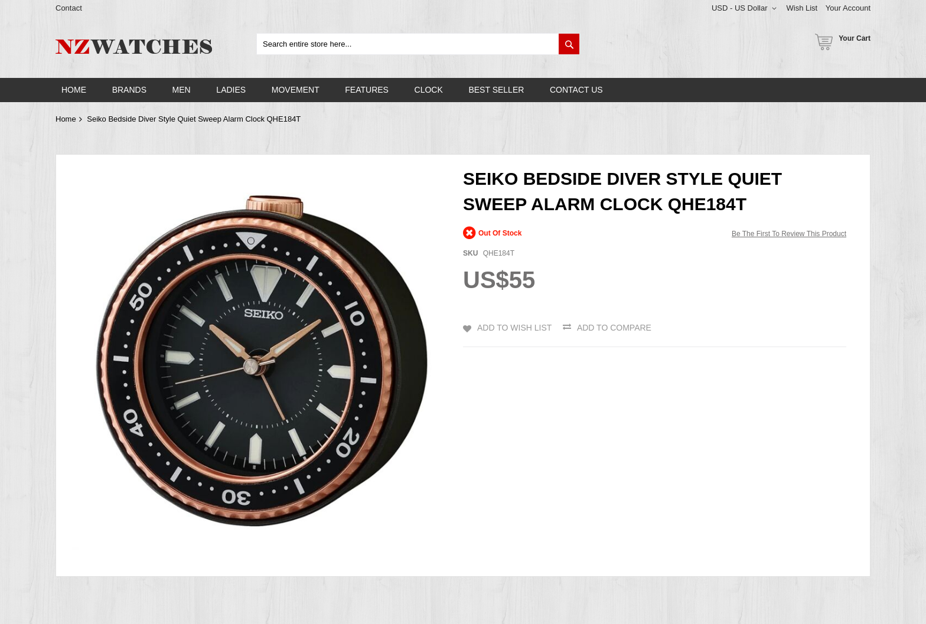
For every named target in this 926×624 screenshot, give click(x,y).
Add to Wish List (514, 327)
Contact (69, 8)
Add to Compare (614, 327)
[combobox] (418, 44)
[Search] (569, 44)
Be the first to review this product (789, 234)
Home (66, 119)
